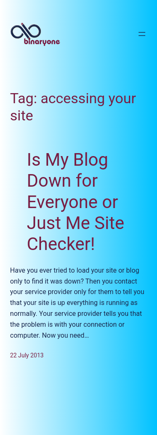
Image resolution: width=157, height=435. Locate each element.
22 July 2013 (27, 355)
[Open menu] (142, 34)
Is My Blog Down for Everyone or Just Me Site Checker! (75, 202)
